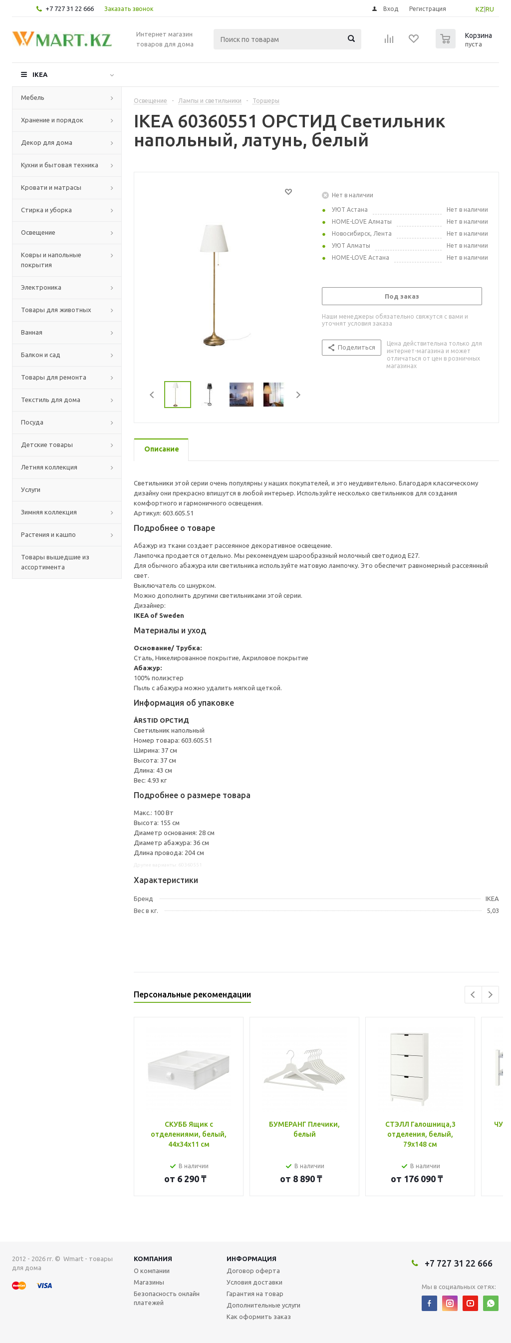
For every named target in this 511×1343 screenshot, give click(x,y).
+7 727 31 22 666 (69, 8)
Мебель (32, 97)
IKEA (39, 74)
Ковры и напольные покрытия (51, 259)
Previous (152, 395)
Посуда (32, 422)
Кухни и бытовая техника (59, 164)
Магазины (149, 1282)
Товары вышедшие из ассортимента (55, 561)
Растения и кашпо (48, 534)
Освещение (38, 232)
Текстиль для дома (50, 399)
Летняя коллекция (49, 466)
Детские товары (47, 444)
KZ (480, 8)
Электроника (41, 287)
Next (298, 395)
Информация (251, 1258)
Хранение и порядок (52, 119)
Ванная (31, 332)
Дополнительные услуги (263, 1305)
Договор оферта (253, 1270)
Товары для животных (56, 309)
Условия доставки (254, 1282)
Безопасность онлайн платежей (167, 1298)
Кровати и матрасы (51, 187)
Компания (153, 1258)
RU (490, 8)
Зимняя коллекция (49, 511)
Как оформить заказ (259, 1316)
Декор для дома (46, 142)
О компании (152, 1270)
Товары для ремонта (53, 377)
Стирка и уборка (46, 209)
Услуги (30, 489)
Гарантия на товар (255, 1293)
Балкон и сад (40, 354)
